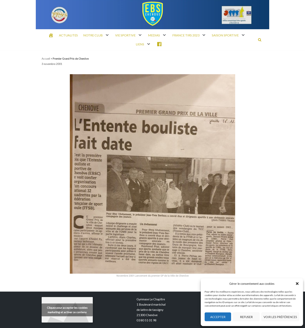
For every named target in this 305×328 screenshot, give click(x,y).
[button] (297, 284)
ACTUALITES (68, 35)
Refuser (246, 317)
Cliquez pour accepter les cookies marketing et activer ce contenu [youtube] (67, 310)
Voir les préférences (280, 317)
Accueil (46, 58)
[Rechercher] (259, 39)
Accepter (217, 317)
